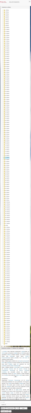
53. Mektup (6, 111)
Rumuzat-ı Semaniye (13, 380)
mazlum (16, 367)
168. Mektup (6, 336)
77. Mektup (6, 157)
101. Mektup (6, 204)
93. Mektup (6, 188)
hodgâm (10, 364)
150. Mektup (6, 301)
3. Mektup (6, 14)
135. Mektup (6, 272)
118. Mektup (6, 239)
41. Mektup (6, 88)
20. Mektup (6, 47)
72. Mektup (6, 148)
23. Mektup (6, 53)
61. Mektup (6, 126)
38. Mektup (6, 82)
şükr (15, 357)
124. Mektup (6, 251)
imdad (21, 367)
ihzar (3, 362)
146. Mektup (6, 293)
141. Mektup (6, 283)
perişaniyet (25, 361)
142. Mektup (6, 285)
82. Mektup (6, 167)
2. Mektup (6, 12)
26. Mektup (6, 59)
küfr (22, 353)
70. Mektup (6, 144)
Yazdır (3, 408)
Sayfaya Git (3, 404)
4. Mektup (6, 16)
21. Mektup (6, 49)
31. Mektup (6, 68)
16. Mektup (6, 39)
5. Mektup (6, 18)
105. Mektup (6, 212)
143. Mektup (6, 287)
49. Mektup (6, 103)
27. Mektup (6, 61)
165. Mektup (6, 330)
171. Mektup (6, 342)
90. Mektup (6, 183)
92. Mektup (6, 187)
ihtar (7, 389)
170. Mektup (6, 340)
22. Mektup (6, 51)
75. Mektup (6, 154)
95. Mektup (6, 192)
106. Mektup (6, 214)
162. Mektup (6, 324)
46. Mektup (6, 97)
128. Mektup (6, 258)
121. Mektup (6, 245)
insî (18, 364)
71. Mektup (6, 146)
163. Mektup (6, 326)
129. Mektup (6, 260)
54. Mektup (6, 113)
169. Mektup (6, 338)
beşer (20, 361)
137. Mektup (6, 276)
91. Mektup (6, 185)
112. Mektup (6, 227)
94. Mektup (6, 190)
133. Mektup (6, 268)
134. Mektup (6, 270)
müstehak (4, 365)
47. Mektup (6, 99)
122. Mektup (6, 247)
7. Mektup (6, 22)
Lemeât (5, 225)
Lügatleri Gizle (4, 411)
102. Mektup (6, 206)
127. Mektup (6, 256)
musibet (5, 351)
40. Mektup (6, 86)
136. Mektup (6, 274)
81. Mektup (6, 165)
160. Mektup (6, 320)
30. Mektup (6, 66)
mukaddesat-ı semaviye (8, 370)
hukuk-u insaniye (23, 370)
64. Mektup (6, 132)
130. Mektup (6, 262)
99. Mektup (6, 200)
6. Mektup (6, 20)
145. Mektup (6, 291)
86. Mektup (6, 175)
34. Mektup (6, 74)
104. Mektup (6, 210)
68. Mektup (6, 140)
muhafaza (4, 372)
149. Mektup (6, 299)
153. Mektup (6, 307)
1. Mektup (6, 10)
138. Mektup (6, 278)
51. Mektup (6, 107)
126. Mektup (6, 254)
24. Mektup (6, 55)
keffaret (9, 354)
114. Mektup (6, 231)
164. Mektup (6, 328)
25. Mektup (6, 57)
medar (11, 392)
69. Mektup (6, 142)
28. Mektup (6, 62)
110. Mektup (6, 221)
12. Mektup (6, 31)
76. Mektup (6, 156)
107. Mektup (6, 216)
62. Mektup (6, 128)
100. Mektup (6, 202)
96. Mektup (6, 194)
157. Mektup (6, 315)
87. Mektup (6, 177)
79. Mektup (6, 161)
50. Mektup (6, 105)
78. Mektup (6, 159)
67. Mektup (6, 138)
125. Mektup (6, 252)
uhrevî (14, 373)
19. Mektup (6, 45)
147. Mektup (6, 295)
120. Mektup (6, 243)
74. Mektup (6, 152)
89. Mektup (6, 181)
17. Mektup (6, 41)
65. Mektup (6, 134)
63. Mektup (6, 130)
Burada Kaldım (10, 408)
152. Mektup (6, 305)
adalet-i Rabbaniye (14, 365)
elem (26, 357)
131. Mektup (6, 264)
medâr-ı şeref (19, 375)
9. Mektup (6, 26)
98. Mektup (6, 198)
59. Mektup (6, 123)
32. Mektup (6, 70)
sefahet (23, 351)
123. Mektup (6, 249)
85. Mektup (6, 173)
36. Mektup (6, 78)
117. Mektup (6, 237)
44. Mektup (6, 93)
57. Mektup (6, 119)
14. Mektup (6, 35)
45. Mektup (6, 95)
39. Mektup (6, 84)
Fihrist (5, 344)
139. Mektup (6, 280)
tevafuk (8, 386)
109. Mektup (6, 219)
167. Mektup (6, 334)
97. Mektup (6, 196)
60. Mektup (6, 124)
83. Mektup (6, 169)
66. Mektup (6, 136)
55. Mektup (6, 115)
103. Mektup (6, 208)
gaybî (17, 389)
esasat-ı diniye (22, 368)
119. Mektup (6, 241)
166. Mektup (6, 332)
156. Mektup (6, 313)
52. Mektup (6, 109)
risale (27, 380)
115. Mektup (6, 233)
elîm (24, 357)
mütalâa (21, 383)
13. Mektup (6, 33)
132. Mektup (6, 266)
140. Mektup (6, 282)
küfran (3, 353)
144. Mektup (6, 289)
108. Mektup (6, 218)
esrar (20, 389)
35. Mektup (6, 76)
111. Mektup (6, 223)
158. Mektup (6, 316)
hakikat (11, 356)
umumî (3, 392)
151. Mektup (6, 303)
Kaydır (23, 408)
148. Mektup (6, 297)
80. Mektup (6, 163)
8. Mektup (6, 24)
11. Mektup (6, 29)
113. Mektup (6, 229)
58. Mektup (6, 121)
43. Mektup (6, 92)
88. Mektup (6, 179)
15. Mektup (6, 37)
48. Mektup (6, 101)
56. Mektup (6, 117)
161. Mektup (6, 322)
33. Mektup (6, 72)
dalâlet (15, 353)
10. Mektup (6, 28)
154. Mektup (6, 309)
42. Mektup (6, 90)
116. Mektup (6, 235)
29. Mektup (6, 64)
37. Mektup (6, 80)
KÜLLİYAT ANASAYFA (14, 2)
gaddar (8, 362)
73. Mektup (6, 150)
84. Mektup (6, 171)
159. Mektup (6, 318)
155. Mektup (6, 311)
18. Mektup (6, 43)
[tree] (15, 177)
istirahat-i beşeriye (8, 368)
